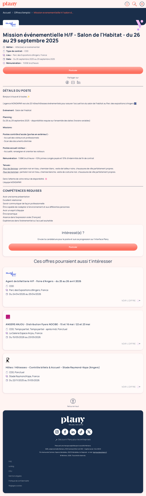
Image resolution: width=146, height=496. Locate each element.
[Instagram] (57, 432)
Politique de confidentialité (19, 481)
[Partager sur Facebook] (67, 82)
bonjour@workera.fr (100, 452)
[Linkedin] (73, 432)
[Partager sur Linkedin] (78, 82)
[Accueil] (10, 4)
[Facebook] (65, 432)
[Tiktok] (81, 432)
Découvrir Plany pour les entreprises (73, 439)
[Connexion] (127, 4)
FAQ (10, 461)
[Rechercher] (134, 4)
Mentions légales (15, 476)
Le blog (11, 466)
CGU (10, 471)
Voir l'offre (131, 300)
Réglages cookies (15, 485)
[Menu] (142, 4)
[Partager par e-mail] (73, 82)
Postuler (73, 70)
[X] (89, 432)
